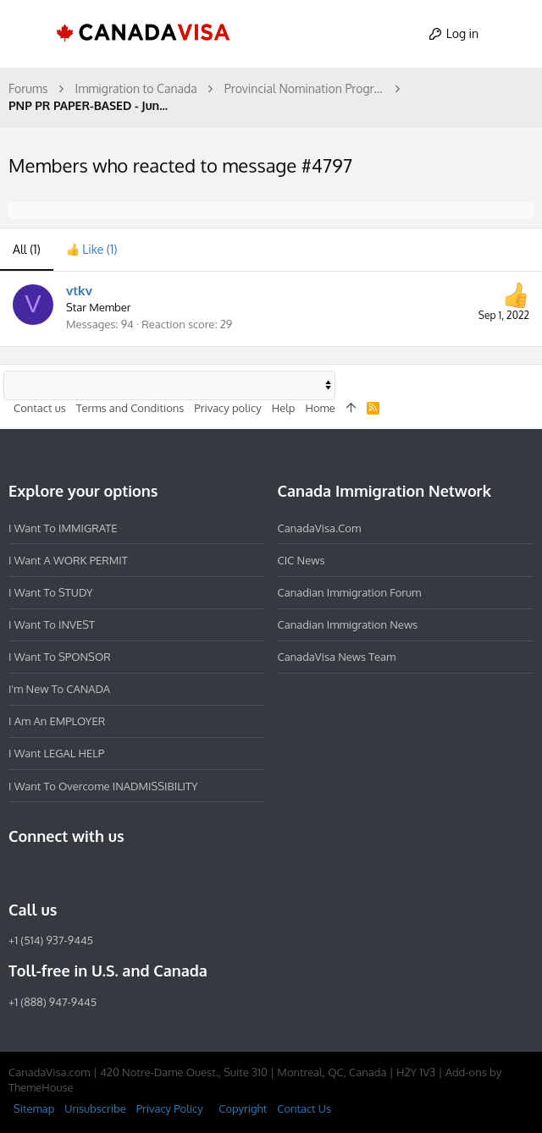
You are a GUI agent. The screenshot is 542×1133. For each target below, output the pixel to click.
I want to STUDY (50, 592)
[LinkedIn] (79, 872)
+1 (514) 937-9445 (50, 940)
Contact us (40, 407)
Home (320, 407)
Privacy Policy (169, 1107)
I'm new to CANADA (59, 689)
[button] (28, 33)
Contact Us (304, 1107)
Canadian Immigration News (348, 624)
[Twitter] (110, 872)
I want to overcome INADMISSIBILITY (103, 785)
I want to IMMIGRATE (63, 527)
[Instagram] (49, 872)
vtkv (79, 291)
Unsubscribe (94, 1107)
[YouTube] (140, 872)
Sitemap (34, 1107)
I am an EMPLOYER (56, 721)
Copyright (242, 1107)
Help (284, 407)
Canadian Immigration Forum (350, 592)
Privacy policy (227, 407)
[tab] (91, 249)
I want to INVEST (51, 624)
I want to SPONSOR (59, 656)
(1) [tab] (27, 249)
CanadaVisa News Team (337, 656)
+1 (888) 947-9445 (52, 1002)
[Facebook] (18, 872)
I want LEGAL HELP (56, 753)
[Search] (514, 33)
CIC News (301, 560)
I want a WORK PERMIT (68, 560)
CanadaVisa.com (320, 527)
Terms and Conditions (130, 407)
